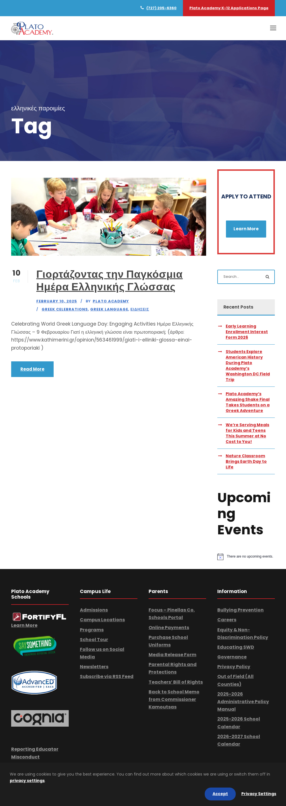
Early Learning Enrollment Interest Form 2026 (247, 331)
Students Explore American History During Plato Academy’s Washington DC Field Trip (248, 365)
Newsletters (94, 666)
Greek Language (109, 309)
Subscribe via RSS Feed (107, 676)
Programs (92, 630)
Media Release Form (172, 654)
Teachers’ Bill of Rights (176, 682)
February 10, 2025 (56, 301)
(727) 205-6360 (161, 8)
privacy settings (27, 780)
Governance (232, 657)
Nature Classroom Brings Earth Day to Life (246, 461)
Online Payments (169, 627)
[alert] (246, 556)
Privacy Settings (258, 793)
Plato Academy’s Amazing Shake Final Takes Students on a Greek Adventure (248, 402)
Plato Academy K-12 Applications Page (228, 8)
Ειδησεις (139, 309)
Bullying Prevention (240, 610)
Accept (220, 793)
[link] (39, 616)
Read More (32, 369)
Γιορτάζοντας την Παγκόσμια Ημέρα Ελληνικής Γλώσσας (109, 280)
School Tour (94, 639)
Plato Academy (111, 301)
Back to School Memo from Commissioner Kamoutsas (174, 699)
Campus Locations (102, 620)
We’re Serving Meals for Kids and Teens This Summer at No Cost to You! (247, 433)
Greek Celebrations (65, 309)
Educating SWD (235, 647)
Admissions (94, 610)
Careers (226, 620)
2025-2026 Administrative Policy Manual (243, 701)
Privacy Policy (233, 666)
